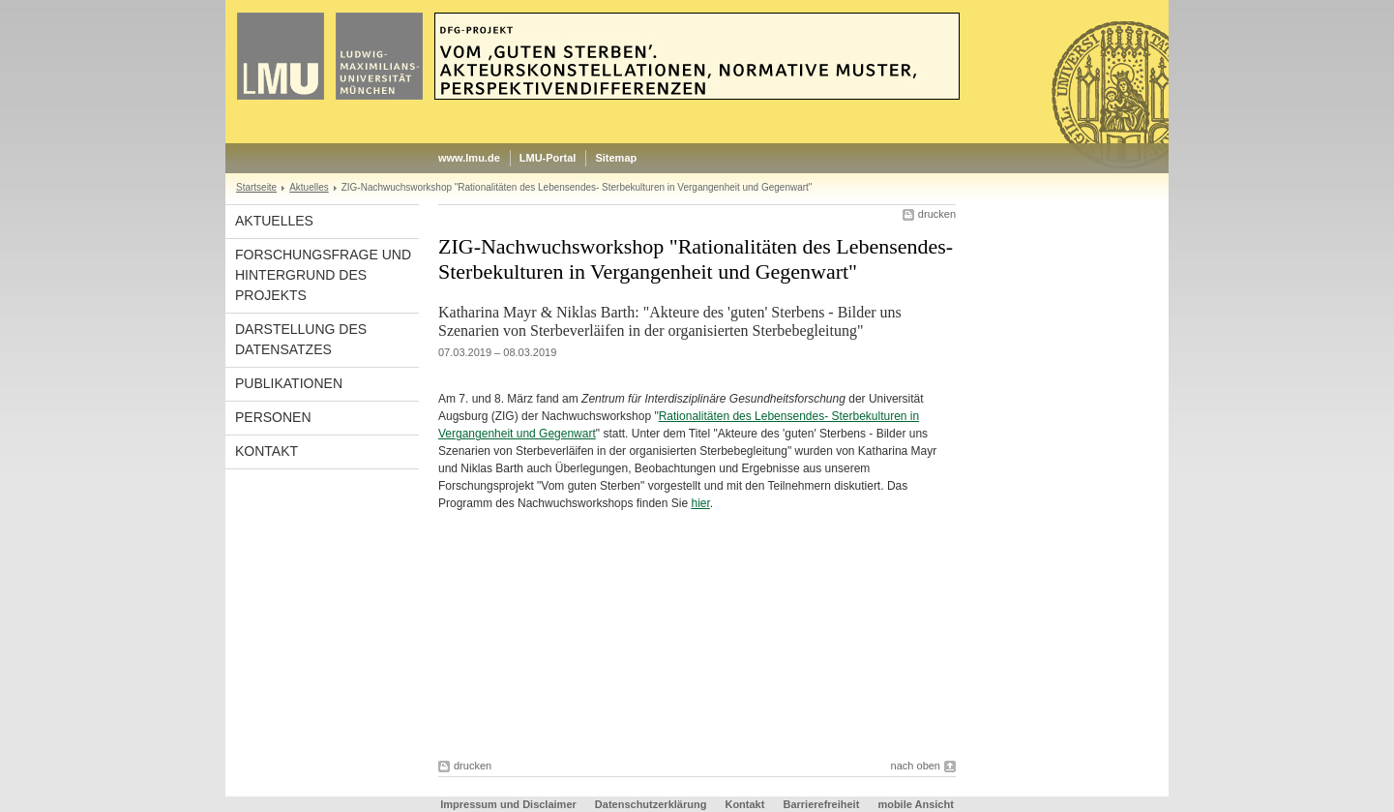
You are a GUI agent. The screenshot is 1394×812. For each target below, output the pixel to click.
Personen (273, 417)
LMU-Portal (548, 158)
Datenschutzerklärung (651, 804)
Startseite (256, 187)
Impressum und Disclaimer (508, 804)
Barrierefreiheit (822, 804)
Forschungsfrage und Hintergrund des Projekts (323, 275)
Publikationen (288, 383)
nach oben (915, 765)
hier (700, 503)
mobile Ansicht (915, 804)
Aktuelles (309, 187)
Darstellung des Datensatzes (301, 339)
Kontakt (266, 451)
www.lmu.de (469, 158)
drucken (937, 214)
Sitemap (616, 158)
